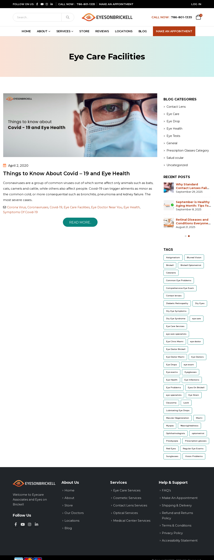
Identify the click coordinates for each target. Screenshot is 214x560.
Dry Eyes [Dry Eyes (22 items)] (199, 303)
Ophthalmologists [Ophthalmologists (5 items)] (175, 433)
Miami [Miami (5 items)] (199, 418)
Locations (123, 31)
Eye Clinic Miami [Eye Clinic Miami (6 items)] (174, 341)
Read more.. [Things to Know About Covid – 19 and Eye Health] (80, 222)
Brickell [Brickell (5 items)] (170, 265)
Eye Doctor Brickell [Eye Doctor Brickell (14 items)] (175, 349)
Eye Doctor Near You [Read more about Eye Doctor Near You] (106, 207)
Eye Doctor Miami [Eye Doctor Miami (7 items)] (175, 357)
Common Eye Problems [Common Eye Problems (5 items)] (178, 280)
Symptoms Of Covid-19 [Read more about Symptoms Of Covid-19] (20, 212)
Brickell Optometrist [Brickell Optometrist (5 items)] (191, 265)
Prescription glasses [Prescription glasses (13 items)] (195, 441)
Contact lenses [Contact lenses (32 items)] (174, 295)
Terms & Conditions (176, 525)
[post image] (80, 125)
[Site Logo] (107, 17)
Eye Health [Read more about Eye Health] (132, 207)
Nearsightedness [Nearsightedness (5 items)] (189, 425)
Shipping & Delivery (177, 505)
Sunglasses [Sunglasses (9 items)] (172, 456)
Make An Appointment (174, 31)
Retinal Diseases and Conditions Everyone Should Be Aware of (192, 223)
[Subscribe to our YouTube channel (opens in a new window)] (42, 4)
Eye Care (173, 114)
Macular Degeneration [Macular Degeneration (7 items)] (177, 418)
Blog (143, 31)
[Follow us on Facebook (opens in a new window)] (37, 4)
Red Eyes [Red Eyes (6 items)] (171, 448)
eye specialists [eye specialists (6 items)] (174, 395)
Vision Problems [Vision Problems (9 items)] (194, 456)
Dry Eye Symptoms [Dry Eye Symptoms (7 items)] (176, 311)
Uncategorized (177, 165)
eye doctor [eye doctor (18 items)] (195, 341)
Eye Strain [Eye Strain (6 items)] (193, 395)
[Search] (37, 17)
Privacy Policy (172, 533)
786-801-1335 (86, 4)
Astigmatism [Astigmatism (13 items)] (173, 257)
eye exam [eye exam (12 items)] (189, 364)
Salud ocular (175, 158)
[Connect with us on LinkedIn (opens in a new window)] (51, 4)
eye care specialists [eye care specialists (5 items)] (176, 334)
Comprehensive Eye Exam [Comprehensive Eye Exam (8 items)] (180, 288)
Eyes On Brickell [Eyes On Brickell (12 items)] (196, 387)
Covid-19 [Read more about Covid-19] (56, 207)
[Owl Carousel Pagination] (185, 236)
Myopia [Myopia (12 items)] (170, 425)
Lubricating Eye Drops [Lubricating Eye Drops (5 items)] (177, 410)
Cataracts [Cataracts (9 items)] (171, 272)
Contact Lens (176, 107)
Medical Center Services (131, 520)
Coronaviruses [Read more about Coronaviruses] (37, 207)
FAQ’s (166, 490)
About (42, 31)
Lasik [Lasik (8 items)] (186, 402)
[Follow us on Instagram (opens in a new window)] (46, 4)
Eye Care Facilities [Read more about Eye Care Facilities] (77, 207)
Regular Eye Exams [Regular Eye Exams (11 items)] (193, 448)
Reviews (102, 31)
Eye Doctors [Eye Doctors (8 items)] (197, 357)
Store (84, 31)
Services (63, 31)
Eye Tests (173, 136)
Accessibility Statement (180, 540)
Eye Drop (173, 121)
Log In (196, 4)
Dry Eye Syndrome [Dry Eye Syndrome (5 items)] (175, 318)
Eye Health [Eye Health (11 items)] (171, 379)
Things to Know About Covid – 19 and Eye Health (66, 173)
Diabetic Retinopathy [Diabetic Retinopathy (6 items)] (177, 303)
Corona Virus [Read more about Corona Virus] (16, 207)
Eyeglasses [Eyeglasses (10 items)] (191, 372)
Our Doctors (74, 513)
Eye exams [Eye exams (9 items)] (172, 372)
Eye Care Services (126, 490)
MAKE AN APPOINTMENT (116, 4)
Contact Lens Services (130, 505)
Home (26, 31)
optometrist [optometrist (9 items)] (198, 433)
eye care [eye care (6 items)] (196, 318)
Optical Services (125, 513)
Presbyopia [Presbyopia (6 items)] (172, 441)
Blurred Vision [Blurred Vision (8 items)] (194, 257)
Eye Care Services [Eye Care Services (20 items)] (175, 326)
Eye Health (174, 128)
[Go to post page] (169, 188)
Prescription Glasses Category (188, 150)
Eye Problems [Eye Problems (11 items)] (173, 387)
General (172, 143)
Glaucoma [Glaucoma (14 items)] (171, 402)
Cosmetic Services (127, 498)
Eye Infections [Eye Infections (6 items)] (191, 379)
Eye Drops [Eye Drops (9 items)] (171, 364)
